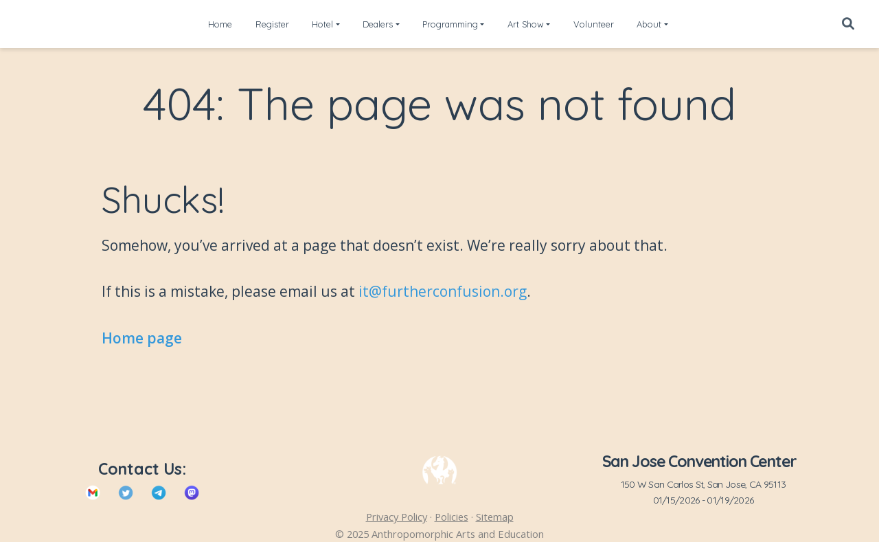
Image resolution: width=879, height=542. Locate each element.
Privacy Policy (396, 516)
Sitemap (495, 516)
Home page (142, 338)
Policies (451, 516)
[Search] (848, 24)
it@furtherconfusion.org (442, 291)
